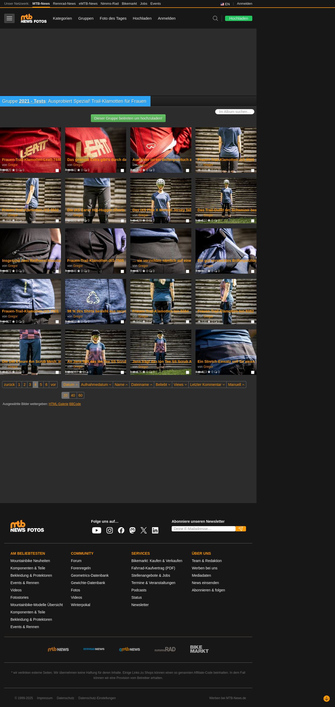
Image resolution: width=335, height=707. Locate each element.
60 (81, 395)
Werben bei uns (204, 568)
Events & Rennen (24, 583)
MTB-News (41, 4)
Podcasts (139, 590)
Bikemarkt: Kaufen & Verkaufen (156, 561)
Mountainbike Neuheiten (30, 561)
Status (136, 597)
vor (53, 384)
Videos (16, 590)
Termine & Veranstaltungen (153, 583)
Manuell (236, 384)
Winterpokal (80, 605)
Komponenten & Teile (27, 568)
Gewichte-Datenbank (88, 583)
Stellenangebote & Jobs (150, 575)
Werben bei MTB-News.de (227, 698)
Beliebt (163, 384)
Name (121, 384)
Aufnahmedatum (96, 384)
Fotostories (19, 597)
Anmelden (244, 4)
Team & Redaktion (207, 561)
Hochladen (142, 18)
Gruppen (85, 18)
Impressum (45, 698)
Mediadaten (201, 575)
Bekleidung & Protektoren (31, 575)
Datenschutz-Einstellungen (97, 698)
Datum (70, 384)
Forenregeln (81, 568)
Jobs (143, 4)
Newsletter (140, 605)
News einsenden (205, 583)
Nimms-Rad (110, 4)
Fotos (75, 590)
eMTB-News (88, 4)
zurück (9, 384)
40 (73, 395)
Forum (76, 561)
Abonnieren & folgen (208, 590)
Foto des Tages (113, 18)
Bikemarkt (129, 4)
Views (180, 384)
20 (65, 395)
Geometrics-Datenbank (90, 575)
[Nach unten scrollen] (326, 698)
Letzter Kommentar (207, 384)
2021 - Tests (32, 101)
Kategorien (62, 18)
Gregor (13, 165)
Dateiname (141, 384)
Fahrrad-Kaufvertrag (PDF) (153, 568)
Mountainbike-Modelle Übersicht (36, 605)
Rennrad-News (64, 4)
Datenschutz (65, 698)
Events (155, 4)
